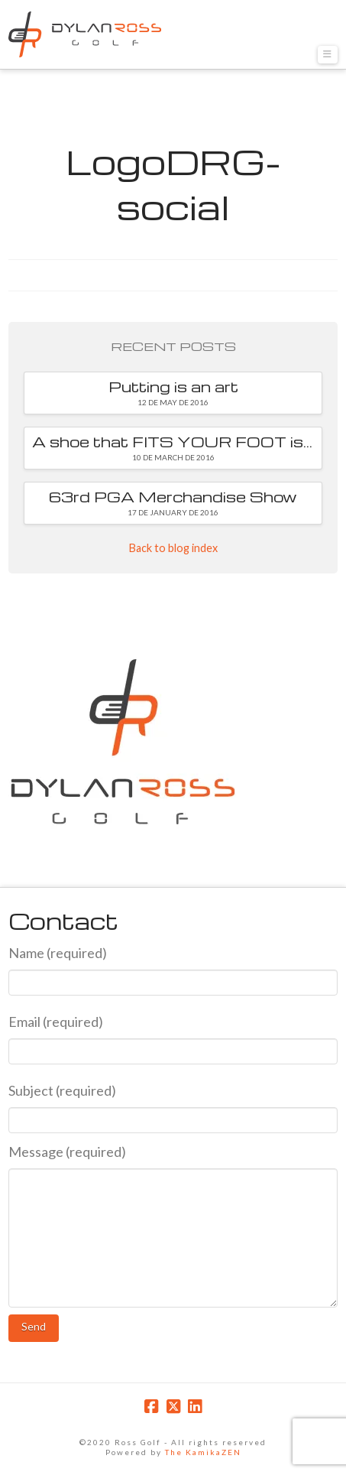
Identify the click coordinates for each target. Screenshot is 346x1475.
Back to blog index (173, 547)
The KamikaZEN (203, 1452)
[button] (328, 54)
